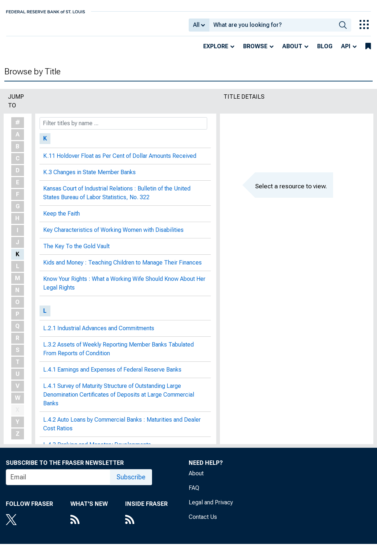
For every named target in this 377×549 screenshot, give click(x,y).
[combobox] (272, 27)
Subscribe (131, 482)
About (292, 51)
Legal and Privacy (211, 507)
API (346, 51)
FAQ (194, 492)
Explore (215, 51)
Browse (255, 51)
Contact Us (203, 522)
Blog (324, 51)
